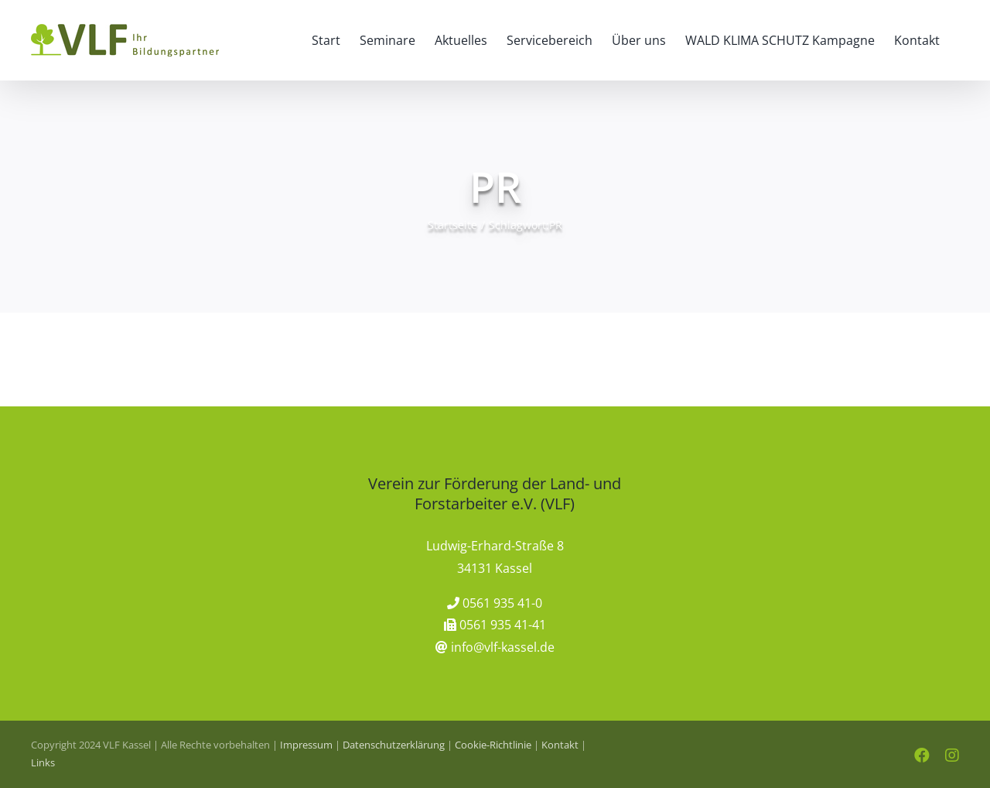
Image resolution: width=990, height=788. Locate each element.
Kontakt (560, 745)
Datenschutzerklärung (394, 745)
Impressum (306, 745)
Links (43, 762)
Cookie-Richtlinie (493, 745)
